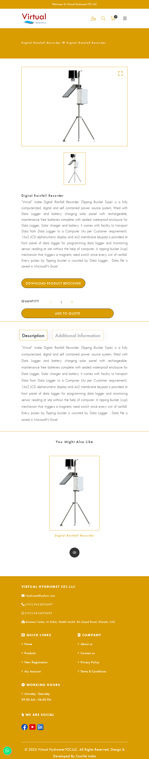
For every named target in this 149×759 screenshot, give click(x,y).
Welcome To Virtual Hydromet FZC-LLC (74, 4)
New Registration (34, 662)
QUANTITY (30, 301)
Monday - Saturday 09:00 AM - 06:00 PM (36, 696)
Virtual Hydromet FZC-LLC (48, 586)
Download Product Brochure (53, 283)
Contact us (86, 653)
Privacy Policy (88, 662)
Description (33, 335)
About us (85, 644)
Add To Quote (67, 313)
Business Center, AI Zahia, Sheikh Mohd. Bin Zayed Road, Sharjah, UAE (68, 622)
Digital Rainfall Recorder (74, 535)
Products (28, 653)
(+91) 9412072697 (37, 604)
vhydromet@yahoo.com (38, 595)
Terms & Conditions (92, 671)
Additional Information (78, 335)
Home (26, 644)
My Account (31, 671)
